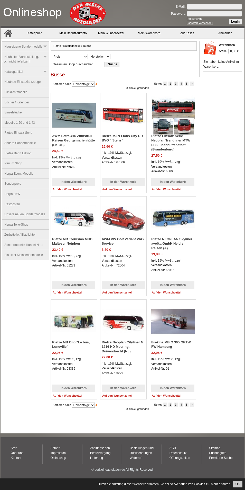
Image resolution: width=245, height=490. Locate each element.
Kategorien (34, 33)
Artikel (223, 51)
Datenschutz (178, 453)
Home (57, 45)
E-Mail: (181, 6)
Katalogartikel (72, 45)
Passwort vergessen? (200, 23)
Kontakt (16, 458)
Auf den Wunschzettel (67, 189)
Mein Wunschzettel (111, 33)
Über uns (17, 453)
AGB (172, 448)
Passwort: (178, 13)
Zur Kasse (187, 33)
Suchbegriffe (217, 453)
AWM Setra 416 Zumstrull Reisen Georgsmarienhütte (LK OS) (73, 140)
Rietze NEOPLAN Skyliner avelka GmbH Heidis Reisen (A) (171, 243)
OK (237, 484)
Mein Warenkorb (149, 33)
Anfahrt (55, 448)
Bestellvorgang (100, 453)
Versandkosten (62, 162)
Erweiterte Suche (220, 458)
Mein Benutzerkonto (73, 33)
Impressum (57, 453)
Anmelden (225, 33)
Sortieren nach (62, 83)
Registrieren (194, 18)
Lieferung (96, 458)
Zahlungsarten (100, 448)
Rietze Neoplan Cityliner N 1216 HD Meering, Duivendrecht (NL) (122, 346)
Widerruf (135, 458)
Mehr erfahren (220, 484)
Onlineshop (58, 458)
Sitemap (214, 448)
